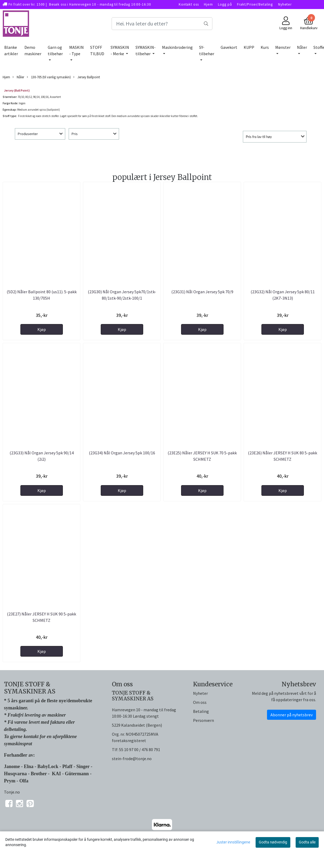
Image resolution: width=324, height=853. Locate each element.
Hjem (208, 4)
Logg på (225, 4)
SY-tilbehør (206, 50)
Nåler (302, 47)
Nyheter (285, 4)
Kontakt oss (189, 4)
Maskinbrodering (177, 47)
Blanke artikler (11, 50)
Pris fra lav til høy (259, 137)
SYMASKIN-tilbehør (145, 50)
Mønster (283, 47)
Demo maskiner (32, 50)
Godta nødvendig (273, 842)
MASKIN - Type (76, 50)
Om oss (200, 702)
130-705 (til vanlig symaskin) (49, 77)
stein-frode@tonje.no (132, 758)
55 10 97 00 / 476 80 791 (139, 749)
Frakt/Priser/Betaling (255, 4)
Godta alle (307, 842)
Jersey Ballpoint (86, 77)
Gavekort (229, 47)
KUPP (249, 47)
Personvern (203, 720)
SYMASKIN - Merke (120, 50)
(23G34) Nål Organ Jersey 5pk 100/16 (122, 452)
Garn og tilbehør (55, 50)
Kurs (265, 47)
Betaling (201, 711)
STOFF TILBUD (97, 50)
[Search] (162, 23)
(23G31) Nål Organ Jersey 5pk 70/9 (202, 291)
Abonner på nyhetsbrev (291, 714)
